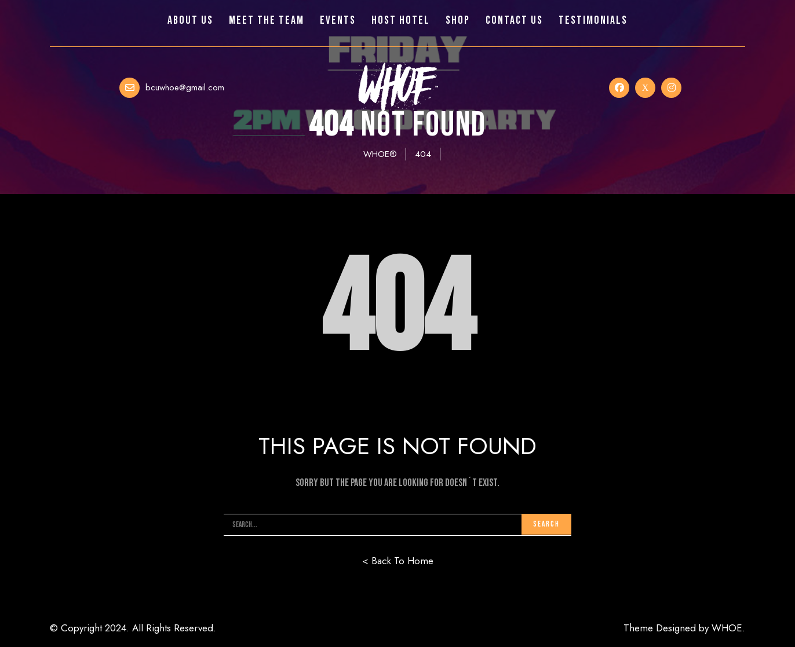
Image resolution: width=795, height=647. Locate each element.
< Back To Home (397, 561)
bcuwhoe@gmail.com (184, 87)
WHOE (727, 628)
